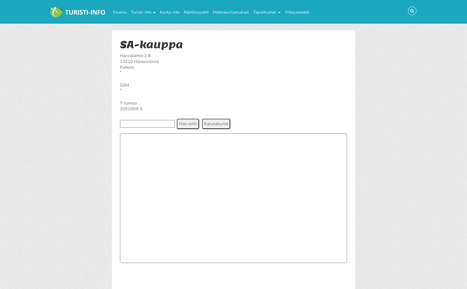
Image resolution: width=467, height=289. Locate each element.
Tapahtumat (267, 12)
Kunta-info (170, 12)
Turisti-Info (143, 12)
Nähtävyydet (196, 12)
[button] (188, 124)
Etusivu (120, 12)
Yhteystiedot (297, 12)
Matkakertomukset (231, 12)
